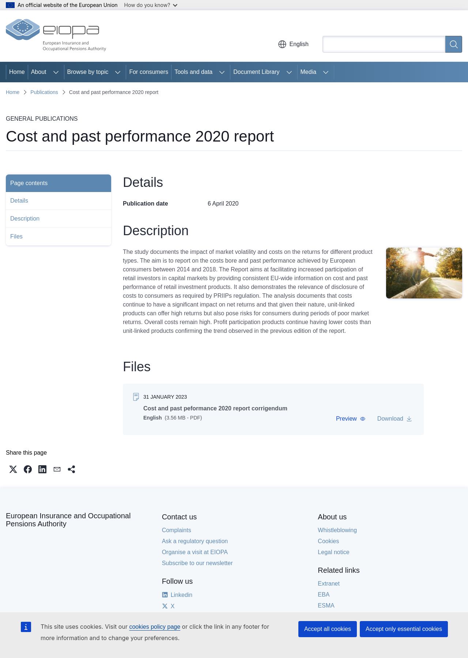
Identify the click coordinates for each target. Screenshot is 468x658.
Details (19, 201)
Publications (44, 92)
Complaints (176, 530)
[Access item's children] (56, 72)
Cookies (328, 541)
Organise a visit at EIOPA (195, 552)
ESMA (326, 605)
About (38, 72)
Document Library (256, 72)
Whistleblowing (337, 530)
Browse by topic (88, 72)
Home (17, 72)
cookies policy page (154, 627)
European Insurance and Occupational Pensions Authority (68, 520)
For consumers (148, 72)
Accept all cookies (327, 629)
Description (24, 218)
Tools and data (193, 72)
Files (16, 236)
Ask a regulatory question (195, 541)
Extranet (329, 583)
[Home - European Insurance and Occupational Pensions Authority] (56, 36)
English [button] (293, 44)
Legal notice (333, 552)
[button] (351, 419)
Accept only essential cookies (404, 629)
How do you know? (151, 5)
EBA (323, 594)
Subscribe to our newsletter (197, 563)
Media (309, 72)
